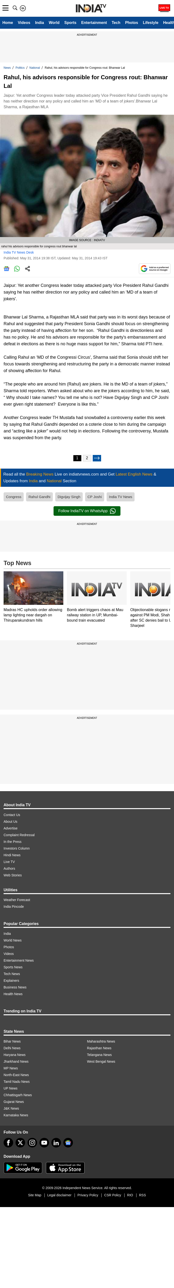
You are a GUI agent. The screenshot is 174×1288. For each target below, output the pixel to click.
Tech (116, 23)
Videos (24, 23)
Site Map (34, 1195)
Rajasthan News (99, 1048)
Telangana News (99, 1055)
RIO (130, 1195)
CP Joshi (94, 497)
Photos (131, 23)
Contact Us (12, 815)
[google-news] (68, 1142)
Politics (20, 67)
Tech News (12, 974)
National (34, 67)
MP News (11, 1068)
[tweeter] (20, 1142)
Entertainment (94, 23)
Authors (9, 868)
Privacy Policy (87, 1195)
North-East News (16, 1075)
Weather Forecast (17, 900)
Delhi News (12, 1048)
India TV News (120, 497)
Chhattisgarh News (18, 1095)
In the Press (13, 842)
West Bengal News (101, 1061)
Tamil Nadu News (17, 1082)
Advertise (10, 828)
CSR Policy (112, 1195)
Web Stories (13, 875)
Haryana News (15, 1055)
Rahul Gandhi (39, 497)
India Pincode (14, 906)
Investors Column (17, 848)
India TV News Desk (19, 252)
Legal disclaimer (59, 1195)
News (7, 67)
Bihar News (12, 1041)
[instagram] (32, 1142)
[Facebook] (8, 1142)
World (54, 23)
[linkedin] (56, 1142)
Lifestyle (150, 23)
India (39, 23)
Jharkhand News (16, 1061)
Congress (13, 497)
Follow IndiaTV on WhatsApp (87, 511)
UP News (10, 1088)
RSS (142, 1195)
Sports (70, 23)
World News (13, 940)
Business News (15, 987)
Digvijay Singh (69, 497)
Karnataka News (16, 1115)
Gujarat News (14, 1102)
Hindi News (12, 855)
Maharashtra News (101, 1041)
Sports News (13, 967)
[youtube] (44, 1142)
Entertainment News (19, 960)
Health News (13, 994)
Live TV (9, 862)
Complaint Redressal (19, 835)
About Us (10, 821)
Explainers (11, 980)
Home (7, 23)
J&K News (11, 1108)
